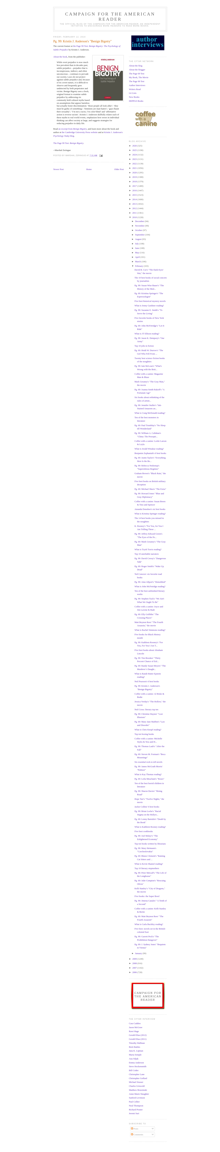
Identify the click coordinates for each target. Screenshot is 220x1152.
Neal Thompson (136, 1105)
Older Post (119, 169)
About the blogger (137, 69)
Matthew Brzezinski (138, 1090)
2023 (134, 159)
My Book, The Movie (138, 77)
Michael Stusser (136, 1082)
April (137, 257)
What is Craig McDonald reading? (149, 413)
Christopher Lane (137, 1074)
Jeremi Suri (134, 1113)
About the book (60, 56)
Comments (137, 1134)
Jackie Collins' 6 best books (146, 806)
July (137, 243)
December (140, 221)
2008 (134, 963)
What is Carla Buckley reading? (148, 924)
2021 (134, 168)
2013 (134, 204)
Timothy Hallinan (137, 1043)
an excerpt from (72, 129)
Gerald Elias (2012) (138, 1035)
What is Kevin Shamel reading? (148, 864)
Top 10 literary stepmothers (146, 868)
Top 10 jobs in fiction (144, 346)
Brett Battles (134, 1047)
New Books (134, 97)
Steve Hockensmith (137, 1066)
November (140, 225)
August (138, 239)
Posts (134, 1128)
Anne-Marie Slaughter (139, 1094)
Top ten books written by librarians (150, 843)
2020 (134, 172)
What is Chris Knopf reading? (147, 729)
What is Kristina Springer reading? (150, 513)
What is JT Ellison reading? (146, 333)
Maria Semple (135, 1054)
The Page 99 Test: (68, 143)
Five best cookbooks (143, 831)
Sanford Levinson (137, 1097)
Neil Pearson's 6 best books (146, 681)
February (139, 266)
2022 (134, 163)
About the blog (135, 65)
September (140, 234)
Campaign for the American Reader (110, 17)
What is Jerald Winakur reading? (149, 448)
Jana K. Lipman (136, 1050)
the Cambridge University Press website (80, 132)
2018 (134, 181)
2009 (134, 959)
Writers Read (135, 89)
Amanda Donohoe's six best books (149, 509)
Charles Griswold (137, 1086)
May (137, 252)
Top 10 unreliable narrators (146, 554)
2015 (134, 195)
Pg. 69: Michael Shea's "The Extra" (150, 489)
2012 (134, 208)
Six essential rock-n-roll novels (148, 762)
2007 (134, 967)
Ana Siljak (133, 1058)
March (138, 261)
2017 (134, 186)
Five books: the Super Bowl (146, 896)
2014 (134, 199)
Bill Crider (134, 1070)
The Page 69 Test (136, 73)
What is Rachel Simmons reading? (149, 630)
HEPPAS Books (136, 101)
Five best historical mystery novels (150, 301)
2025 (134, 150)
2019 (134, 177)
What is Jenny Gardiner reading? (149, 305)
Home (89, 169)
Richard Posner (136, 1109)
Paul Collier (134, 1101)
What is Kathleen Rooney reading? (150, 827)
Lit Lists (132, 93)
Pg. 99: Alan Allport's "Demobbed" (150, 582)
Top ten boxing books (144, 734)
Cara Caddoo (135, 1023)
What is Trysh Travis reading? (147, 549)
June (137, 248)
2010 (134, 217)
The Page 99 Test (136, 81)
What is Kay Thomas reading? (148, 774)
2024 (134, 154)
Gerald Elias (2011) (137, 1039)
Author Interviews (137, 85)
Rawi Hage (134, 1031)
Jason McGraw (135, 1027)
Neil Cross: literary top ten (146, 709)
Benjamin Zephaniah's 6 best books (150, 453)
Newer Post (58, 169)
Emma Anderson (136, 1062)
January (139, 953)
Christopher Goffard (138, 1078)
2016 (134, 190)
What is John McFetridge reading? (149, 586)
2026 (134, 145)
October (139, 230)
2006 (134, 972)
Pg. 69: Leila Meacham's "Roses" (149, 779)
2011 (134, 213)
